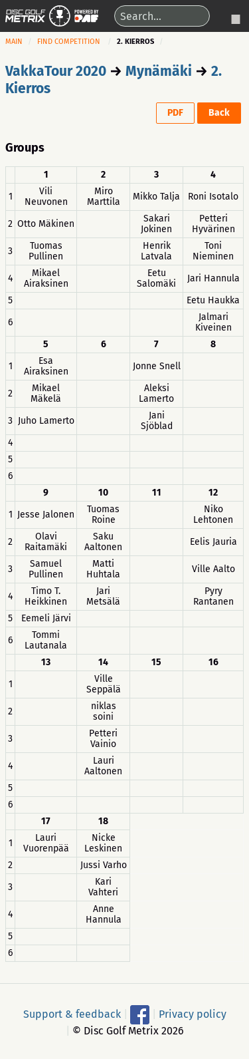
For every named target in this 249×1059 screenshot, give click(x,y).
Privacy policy (192, 1014)
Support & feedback (72, 1014)
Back (219, 112)
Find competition (68, 41)
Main (14, 41)
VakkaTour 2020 (55, 71)
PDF (175, 112)
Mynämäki (158, 71)
